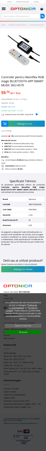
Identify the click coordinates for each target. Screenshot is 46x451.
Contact (36, 2)
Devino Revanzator (22, 2)
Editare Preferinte (23, 325)
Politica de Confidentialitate (23, 306)
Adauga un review (23, 269)
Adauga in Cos (16, 124)
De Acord (23, 332)
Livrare (9, 2)
